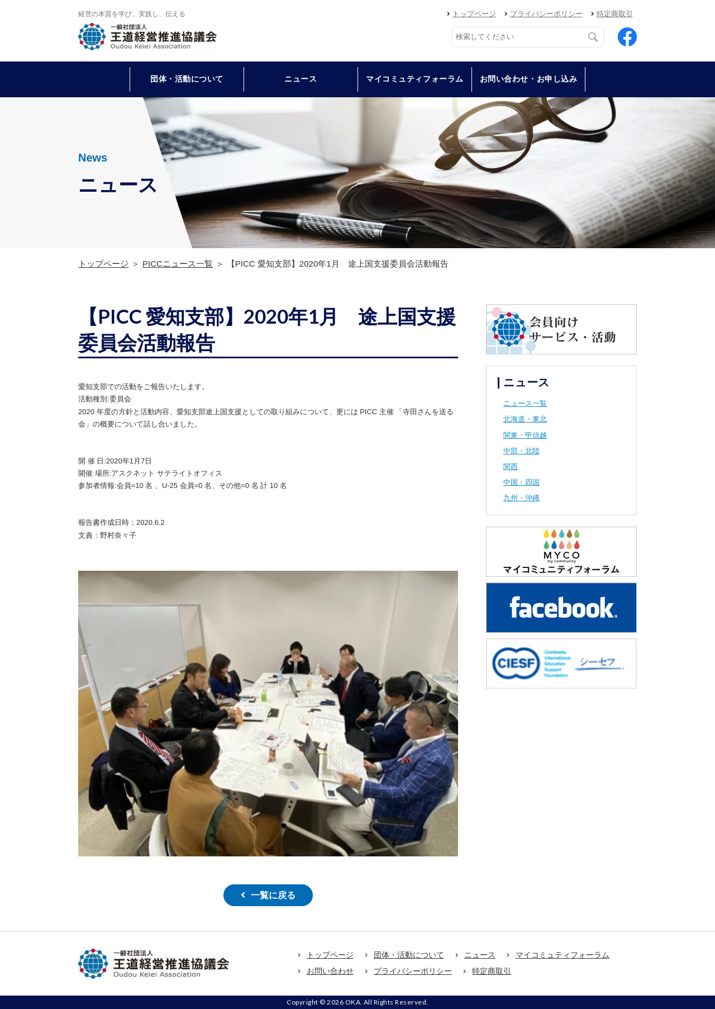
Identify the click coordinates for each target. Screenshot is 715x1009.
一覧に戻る (273, 895)
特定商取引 (615, 14)
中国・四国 (521, 482)
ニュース (300, 78)
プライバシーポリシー (546, 14)
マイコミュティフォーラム (415, 78)
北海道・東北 (525, 419)
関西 (510, 466)
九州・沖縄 (521, 498)
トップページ (474, 14)
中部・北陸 (521, 451)
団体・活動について (409, 954)
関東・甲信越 (525, 435)
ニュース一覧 (525, 403)
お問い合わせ (330, 971)
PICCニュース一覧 (177, 263)
